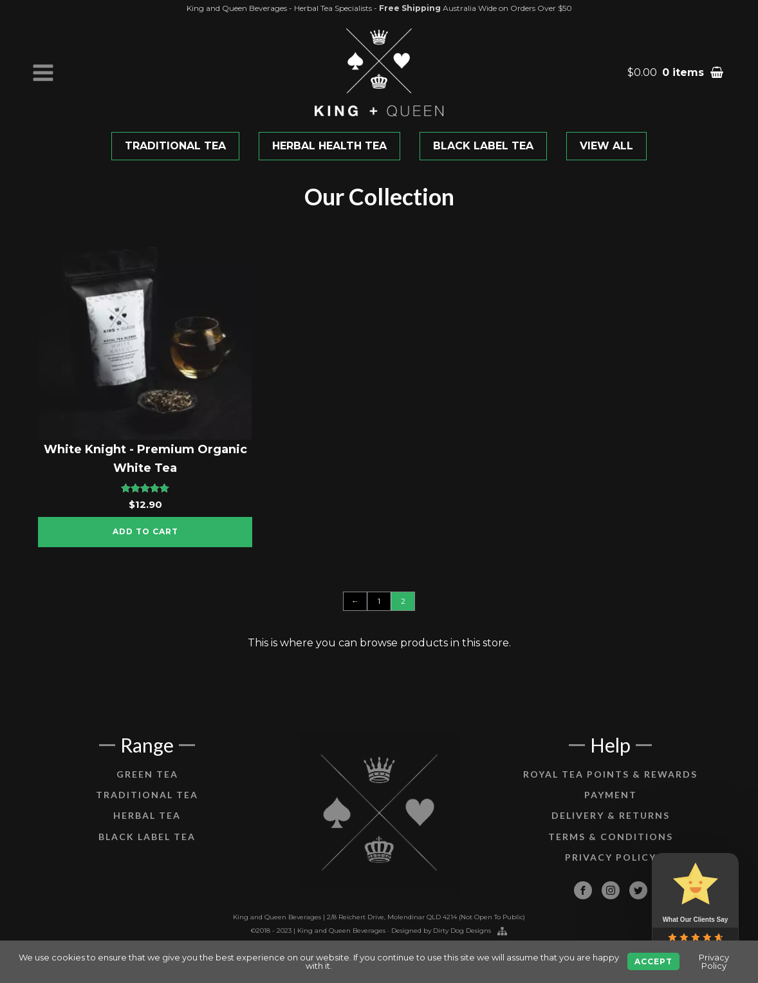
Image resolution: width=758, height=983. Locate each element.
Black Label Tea (147, 849)
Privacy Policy (610, 870)
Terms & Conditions (610, 849)
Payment (610, 807)
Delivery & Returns (610, 828)
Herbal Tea (147, 828)
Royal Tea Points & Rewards (610, 787)
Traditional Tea (147, 807)
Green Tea (147, 787)
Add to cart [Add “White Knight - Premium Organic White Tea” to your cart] (145, 531)
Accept (653, 961)
